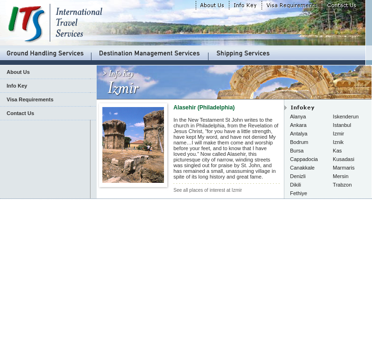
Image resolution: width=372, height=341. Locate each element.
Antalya (299, 133)
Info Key (17, 86)
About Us (18, 72)
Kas (337, 150)
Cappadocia (304, 159)
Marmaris (343, 167)
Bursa (297, 150)
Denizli (298, 176)
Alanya (298, 116)
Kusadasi (343, 159)
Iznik (338, 142)
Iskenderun (345, 116)
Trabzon (342, 185)
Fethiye (298, 193)
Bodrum (299, 142)
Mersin (340, 176)
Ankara (298, 125)
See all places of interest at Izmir (207, 190)
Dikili (295, 185)
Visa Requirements (30, 99)
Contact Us (20, 113)
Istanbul (342, 125)
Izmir (338, 133)
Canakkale (302, 167)
